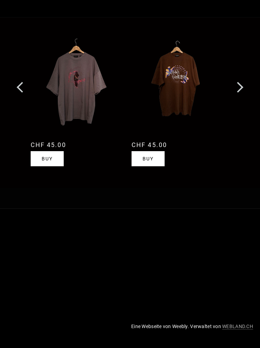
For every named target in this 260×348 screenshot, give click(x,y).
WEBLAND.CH (237, 326)
